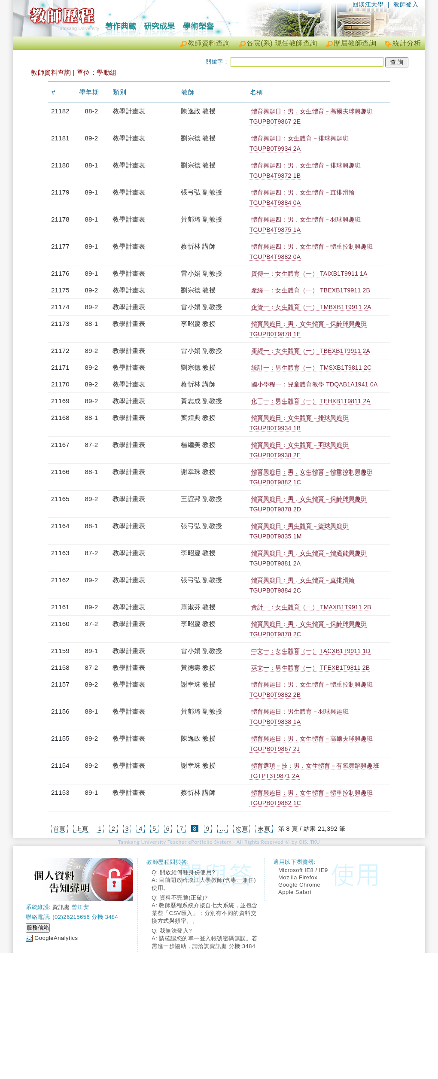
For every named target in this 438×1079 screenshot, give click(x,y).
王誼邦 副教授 (201, 498)
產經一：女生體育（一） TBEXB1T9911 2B (311, 290)
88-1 (91, 165)
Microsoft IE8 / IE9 (303, 870)
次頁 (241, 828)
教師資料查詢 (209, 43)
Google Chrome (299, 884)
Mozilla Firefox (297, 877)
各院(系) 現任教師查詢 (281, 43)
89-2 (91, 138)
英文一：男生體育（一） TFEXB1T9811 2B (310, 667)
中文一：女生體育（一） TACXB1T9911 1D (311, 650)
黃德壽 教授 (198, 667)
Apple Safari (294, 892)
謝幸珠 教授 (198, 471)
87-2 (91, 444)
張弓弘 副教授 (201, 192)
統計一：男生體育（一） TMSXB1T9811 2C (311, 367)
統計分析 (406, 43)
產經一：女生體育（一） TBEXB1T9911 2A (311, 350)
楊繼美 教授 (198, 444)
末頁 (264, 828)
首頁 (59, 828)
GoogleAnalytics (56, 938)
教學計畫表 (129, 111)
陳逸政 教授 (198, 111)
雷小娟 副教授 (201, 273)
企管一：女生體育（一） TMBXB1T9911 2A (311, 307)
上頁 (82, 828)
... (222, 828)
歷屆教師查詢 (355, 43)
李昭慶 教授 (198, 323)
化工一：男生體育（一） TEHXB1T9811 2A (311, 401)
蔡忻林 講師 (198, 246)
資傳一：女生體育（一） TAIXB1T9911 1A (309, 273)
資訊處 (61, 907)
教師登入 (405, 4)
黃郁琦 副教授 (201, 219)
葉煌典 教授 (198, 417)
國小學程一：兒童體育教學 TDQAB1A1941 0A (314, 384)
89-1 (91, 192)
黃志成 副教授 (201, 400)
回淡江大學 (368, 4)
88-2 (91, 111)
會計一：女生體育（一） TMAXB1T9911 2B (311, 607)
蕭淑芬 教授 (198, 607)
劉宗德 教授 (198, 138)
